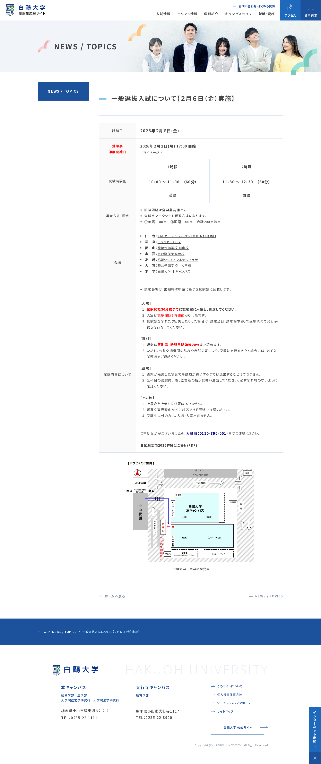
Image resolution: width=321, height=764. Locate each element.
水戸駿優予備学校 (172, 253)
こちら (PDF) (187, 445)
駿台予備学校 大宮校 (175, 265)
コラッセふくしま (170, 241)
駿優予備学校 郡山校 (174, 247)
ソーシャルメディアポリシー (235, 703)
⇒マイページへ (152, 152)
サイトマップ (225, 711)
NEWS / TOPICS (63, 91)
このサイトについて (230, 686)
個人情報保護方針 (229, 694)
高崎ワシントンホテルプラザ (179, 259)
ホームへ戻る (115, 596)
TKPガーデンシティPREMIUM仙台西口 (188, 235)
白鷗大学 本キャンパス (175, 271)
